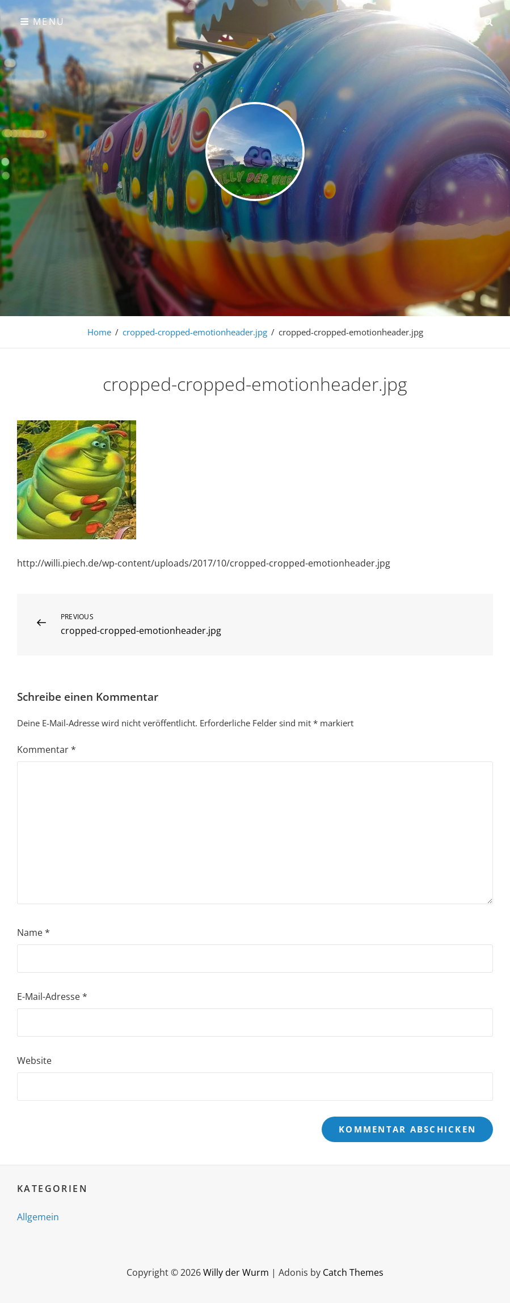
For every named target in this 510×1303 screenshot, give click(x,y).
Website (34, 1060)
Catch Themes (353, 1272)
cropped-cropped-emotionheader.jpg (195, 332)
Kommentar (46, 749)
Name (33, 932)
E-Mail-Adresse (52, 996)
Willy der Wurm (236, 1272)
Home (99, 332)
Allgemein (38, 1217)
